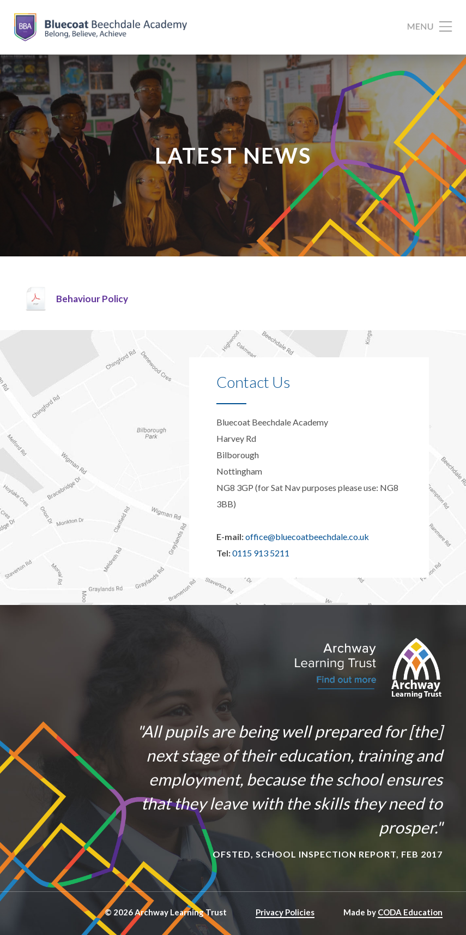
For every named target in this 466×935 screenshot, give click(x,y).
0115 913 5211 (260, 553)
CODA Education (410, 912)
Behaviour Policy (92, 298)
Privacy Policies (285, 912)
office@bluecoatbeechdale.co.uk (307, 536)
